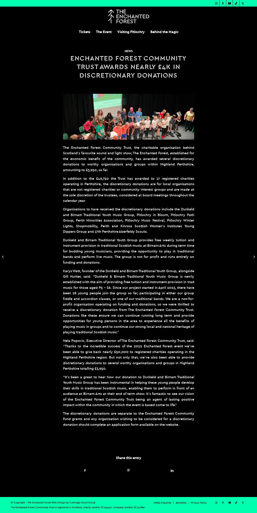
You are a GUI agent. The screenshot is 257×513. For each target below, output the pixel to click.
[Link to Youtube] (229, 3)
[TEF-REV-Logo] (128, 16)
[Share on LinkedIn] (172, 471)
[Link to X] (242, 3)
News (129, 51)
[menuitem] (84, 31)
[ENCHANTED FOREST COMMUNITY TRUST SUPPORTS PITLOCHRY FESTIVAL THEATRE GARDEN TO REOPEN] (253, 257)
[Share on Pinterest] (128, 471)
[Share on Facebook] (85, 471)
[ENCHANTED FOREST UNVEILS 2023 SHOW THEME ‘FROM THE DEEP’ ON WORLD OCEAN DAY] (3, 257)
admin (112, 442)
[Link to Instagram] (216, 3)
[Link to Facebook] (223, 3)
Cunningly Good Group (82, 502)
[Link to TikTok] (236, 3)
